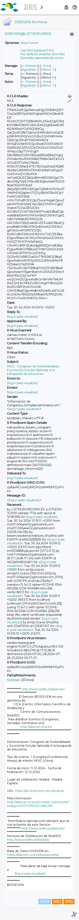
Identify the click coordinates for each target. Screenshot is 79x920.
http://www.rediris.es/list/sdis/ (28, 840)
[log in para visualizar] (22, 316)
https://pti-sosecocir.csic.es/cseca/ (39, 791)
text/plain (13, 680)
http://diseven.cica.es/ (36, 727)
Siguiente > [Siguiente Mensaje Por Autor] (29, 85)
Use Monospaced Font (37, 50)
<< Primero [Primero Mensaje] (29, 66)
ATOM (44, 901)
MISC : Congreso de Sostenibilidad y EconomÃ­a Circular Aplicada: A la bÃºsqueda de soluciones (33, 370)
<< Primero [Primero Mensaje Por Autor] (29, 82)
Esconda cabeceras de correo (42, 58)
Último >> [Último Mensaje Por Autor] (48, 85)
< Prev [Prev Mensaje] (45, 66)
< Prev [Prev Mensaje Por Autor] (45, 82)
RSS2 (69, 901)
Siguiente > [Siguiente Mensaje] (29, 70)
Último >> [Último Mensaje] (48, 70)
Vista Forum (29, 43)
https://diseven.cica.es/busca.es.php (33, 855)
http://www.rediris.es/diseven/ (43, 689)
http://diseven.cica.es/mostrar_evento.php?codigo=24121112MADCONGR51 (38, 804)
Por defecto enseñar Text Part (42, 54)
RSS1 (57, 901)
